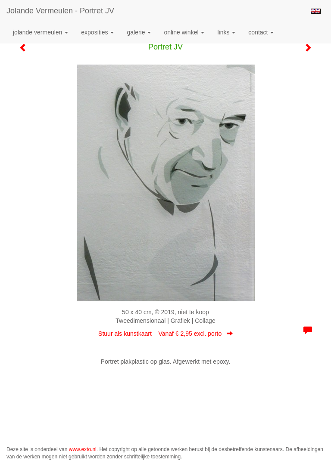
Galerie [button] (139, 32)
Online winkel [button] (184, 32)
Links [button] (226, 32)
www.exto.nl (83, 449)
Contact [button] (261, 32)
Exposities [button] (97, 32)
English (316, 11)
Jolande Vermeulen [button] (40, 32)
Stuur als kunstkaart (165, 333)
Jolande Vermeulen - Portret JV (60, 10)
